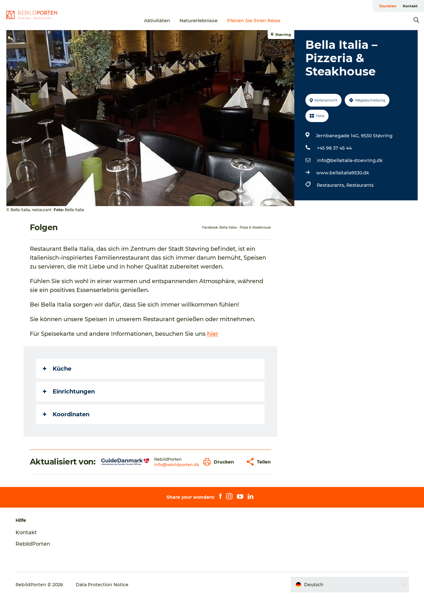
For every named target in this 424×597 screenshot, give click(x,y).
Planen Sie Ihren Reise (253, 20)
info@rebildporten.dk (176, 464)
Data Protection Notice (102, 584)
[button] (220, 461)
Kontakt (410, 6)
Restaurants (360, 185)
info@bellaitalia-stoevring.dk (350, 160)
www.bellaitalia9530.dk (342, 173)
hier (212, 333)
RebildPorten (33, 544)
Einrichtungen (69, 391)
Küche (57, 368)
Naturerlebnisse (198, 20)
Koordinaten (66, 414)
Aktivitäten (157, 20)
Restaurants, (331, 185)
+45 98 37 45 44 (334, 148)
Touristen (387, 6)
